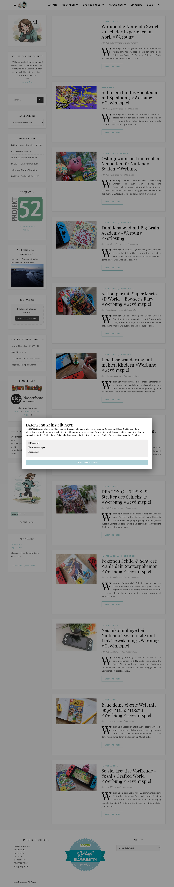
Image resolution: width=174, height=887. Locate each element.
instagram (33, 452)
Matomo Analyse (36, 447)
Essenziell (33, 443)
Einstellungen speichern (87, 462)
